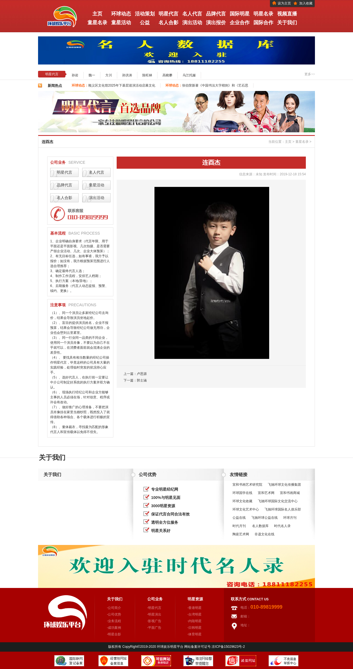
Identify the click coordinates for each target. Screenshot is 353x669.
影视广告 (154, 621)
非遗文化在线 (264, 534)
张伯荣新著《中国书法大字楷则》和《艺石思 (215, 85)
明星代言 (168, 14)
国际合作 (263, 22)
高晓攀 (167, 75)
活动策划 (145, 14)
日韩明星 (195, 628)
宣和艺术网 (266, 493)
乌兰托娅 (189, 75)
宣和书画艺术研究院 (247, 485)
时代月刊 (239, 526)
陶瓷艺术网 (240, 534)
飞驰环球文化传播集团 (284, 485)
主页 (288, 142)
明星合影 (114, 634)
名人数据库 (260, 526)
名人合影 (168, 22)
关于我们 (287, 22)
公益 (145, 22)
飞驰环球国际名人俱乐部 (282, 509)
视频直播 (287, 14)
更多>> (309, 74)
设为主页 (284, 3)
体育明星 (195, 634)
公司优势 (114, 614)
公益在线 (239, 518)
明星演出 (154, 614)
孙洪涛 (127, 75)
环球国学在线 (242, 493)
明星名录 (263, 14)
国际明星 (240, 14)
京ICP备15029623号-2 (228, 647)
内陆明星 (195, 621)
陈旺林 (147, 75)
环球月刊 (289, 518)
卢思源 (142, 374)
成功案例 (114, 628)
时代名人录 (283, 526)
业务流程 (114, 621)
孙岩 (75, 75)
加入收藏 (305, 3)
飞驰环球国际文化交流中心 (278, 501)
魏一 (92, 75)
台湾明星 (195, 614)
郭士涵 (142, 380)
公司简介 (114, 608)
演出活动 (192, 22)
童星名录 (97, 22)
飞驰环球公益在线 (264, 518)
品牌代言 (216, 14)
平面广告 (154, 628)
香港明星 (195, 608)
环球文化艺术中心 (245, 509)
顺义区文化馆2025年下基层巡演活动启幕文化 (121, 85)
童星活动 (121, 22)
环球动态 (121, 14)
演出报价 (216, 22)
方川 (108, 75)
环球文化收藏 (242, 501)
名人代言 (192, 14)
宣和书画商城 (290, 493)
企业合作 (240, 22)
